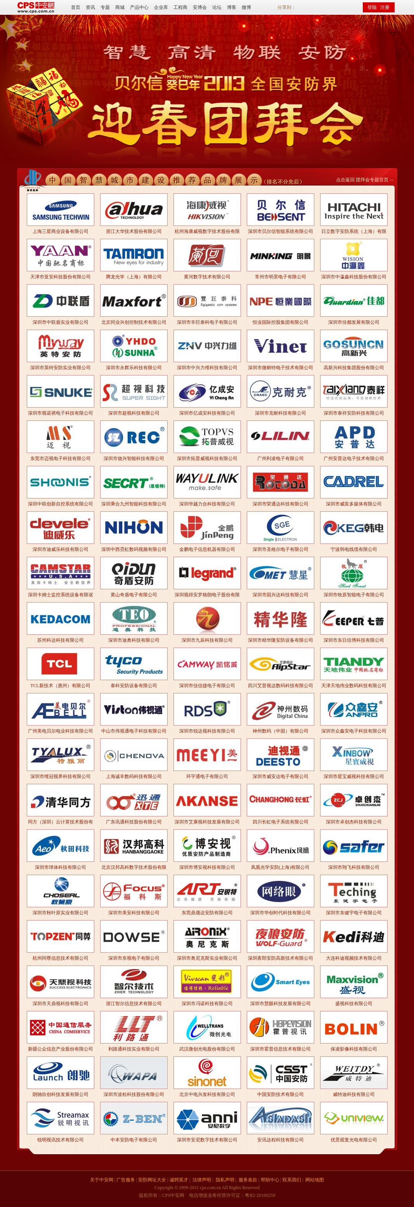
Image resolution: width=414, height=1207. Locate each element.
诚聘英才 (179, 1180)
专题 (105, 7)
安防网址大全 (152, 1180)
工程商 (180, 7)
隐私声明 (225, 1180)
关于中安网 (101, 1180)
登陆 (372, 7)
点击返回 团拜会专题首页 (362, 179)
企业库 (161, 7)
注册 (385, 7)
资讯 (90, 7)
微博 (246, 7)
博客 (231, 7)
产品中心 (139, 7)
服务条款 (248, 1180)
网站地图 (314, 1180)
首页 (75, 7)
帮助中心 (270, 1180)
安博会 (200, 7)
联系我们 (291, 1180)
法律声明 (201, 1180)
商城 (120, 7)
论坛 (217, 7)
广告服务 (125, 1180)
